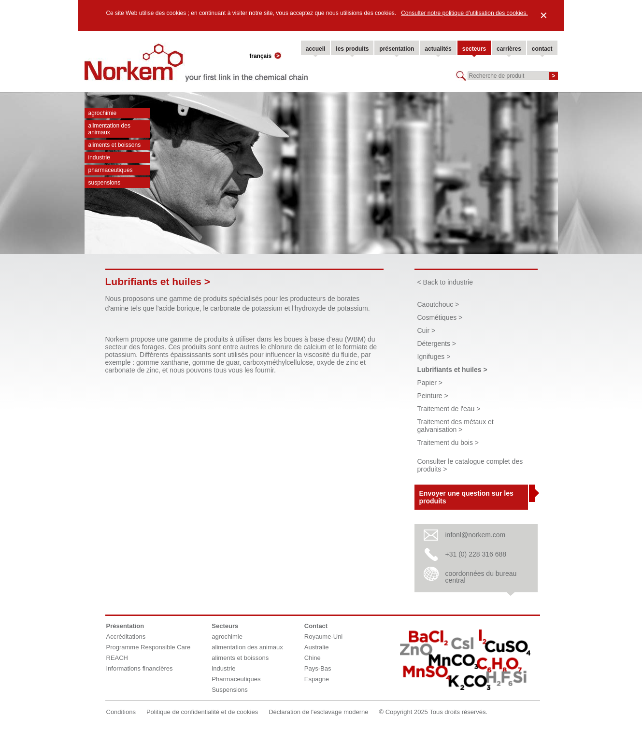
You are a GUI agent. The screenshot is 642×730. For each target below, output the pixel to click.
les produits (352, 48)
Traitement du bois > (448, 442)
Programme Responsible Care (148, 647)
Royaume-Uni (323, 636)
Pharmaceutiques (110, 170)
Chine (312, 657)
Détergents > (437, 343)
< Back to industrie (445, 282)
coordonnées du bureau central (481, 577)
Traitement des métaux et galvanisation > (455, 425)
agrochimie (102, 113)
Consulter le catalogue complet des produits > (470, 465)
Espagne (316, 679)
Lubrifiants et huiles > (452, 369)
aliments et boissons (114, 145)
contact (542, 48)
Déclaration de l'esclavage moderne (318, 712)
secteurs (474, 48)
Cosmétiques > (440, 317)
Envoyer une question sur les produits (466, 497)
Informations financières (139, 668)
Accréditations (126, 636)
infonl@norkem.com (475, 535)
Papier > (430, 382)
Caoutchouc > (438, 304)
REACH (117, 657)
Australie (316, 647)
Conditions (121, 712)
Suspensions (104, 182)
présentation (396, 48)
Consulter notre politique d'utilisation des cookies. (464, 13)
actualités (438, 48)
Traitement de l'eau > (449, 409)
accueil (316, 48)
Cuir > (426, 330)
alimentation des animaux (109, 129)
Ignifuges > (434, 356)
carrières (509, 48)
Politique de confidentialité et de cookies (202, 712)
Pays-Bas (317, 668)
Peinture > (432, 396)
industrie (99, 157)
